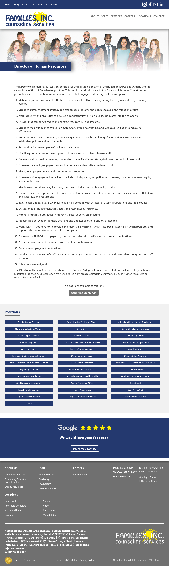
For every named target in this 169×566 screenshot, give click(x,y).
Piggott (46, 502)
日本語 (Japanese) (29, 538)
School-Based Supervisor (29, 386)
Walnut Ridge (49, 512)
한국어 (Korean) (48, 538)
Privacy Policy (87, 557)
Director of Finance (29, 345)
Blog (16, 4)
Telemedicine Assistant (135, 392)
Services (114, 16)
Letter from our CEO (15, 471)
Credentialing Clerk (29, 338)
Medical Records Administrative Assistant (29, 358)
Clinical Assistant (82, 331)
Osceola (9, 512)
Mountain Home (13, 507)
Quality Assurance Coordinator (135, 372)
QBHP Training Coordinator (29, 372)
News (7, 4)
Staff (102, 16)
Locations (143, 16)
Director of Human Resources (82, 345)
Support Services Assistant (29, 392)
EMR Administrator (135, 345)
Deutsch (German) (24, 534)
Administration (46, 471)
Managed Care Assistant (135, 352)
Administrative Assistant (29, 318)
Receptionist (135, 379)
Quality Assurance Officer (82, 379)
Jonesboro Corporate (15, 502)
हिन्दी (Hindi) (61, 534)
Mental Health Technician (82, 358)
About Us (11, 464)
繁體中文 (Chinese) (65, 531)
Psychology (45, 480)
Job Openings (80, 471)
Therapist (29, 399)
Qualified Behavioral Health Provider (82, 372)
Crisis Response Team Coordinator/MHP (82, 338)
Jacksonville (11, 498)
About (92, 16)
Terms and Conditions (67, 557)
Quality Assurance (14, 483)
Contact (158, 16)
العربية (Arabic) (46, 531)
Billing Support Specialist (29, 331)
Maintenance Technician (82, 352)
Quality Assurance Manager (29, 379)
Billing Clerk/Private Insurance (135, 325)
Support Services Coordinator (82, 392)
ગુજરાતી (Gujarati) (44, 534)
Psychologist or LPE (29, 365)
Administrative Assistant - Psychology (135, 318)
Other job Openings (83, 289)
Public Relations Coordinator (82, 365)
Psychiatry (44, 475)
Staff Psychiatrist (135, 386)
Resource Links (54, 4)
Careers (128, 16)
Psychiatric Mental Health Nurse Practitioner (135, 358)
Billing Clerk (82, 325)
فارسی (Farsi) (65, 538)
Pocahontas (49, 507)
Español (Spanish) (29, 542)
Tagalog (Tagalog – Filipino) (54, 542)
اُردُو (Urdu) (76, 542)
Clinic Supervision (48, 485)
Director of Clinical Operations (135, 338)
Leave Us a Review (84, 444)
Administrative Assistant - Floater (82, 318)
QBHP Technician (135, 365)
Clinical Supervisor (135, 331)
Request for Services (32, 4)
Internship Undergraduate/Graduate (29, 352)
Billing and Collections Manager (29, 325)
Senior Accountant (82, 386)
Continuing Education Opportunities (16, 477)
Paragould (48, 498)
